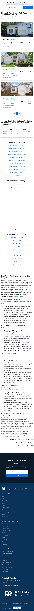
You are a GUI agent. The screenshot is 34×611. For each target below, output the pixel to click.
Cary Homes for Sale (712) (17, 172)
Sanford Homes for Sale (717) (17, 169)
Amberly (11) (17, 252)
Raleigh (4, 514)
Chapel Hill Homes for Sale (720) (17, 166)
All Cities (17, 175)
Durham (4, 505)
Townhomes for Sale (17, 190)
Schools (17, 226)
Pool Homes (5, 571)
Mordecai (4, 537)
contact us (18, 292)
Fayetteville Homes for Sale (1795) (17, 151)
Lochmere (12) (17, 249)
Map (17, 608)
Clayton (4, 503)
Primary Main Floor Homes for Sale (17, 211)
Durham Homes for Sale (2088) (17, 148)
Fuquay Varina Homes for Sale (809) (17, 154)
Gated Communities (7, 567)
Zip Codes (17, 229)
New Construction (6, 558)
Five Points (4, 532)
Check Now (17, 475)
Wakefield (4, 544)
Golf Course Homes (7, 569)
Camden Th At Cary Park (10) (17, 255)
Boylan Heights (6, 526)
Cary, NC (22, 282)
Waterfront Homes (6, 564)
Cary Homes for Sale (17, 184)
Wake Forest (5, 516)
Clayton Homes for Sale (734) (17, 160)
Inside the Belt (5, 535)
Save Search (28, 7)
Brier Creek (5, 523)
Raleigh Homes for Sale (8, 551)
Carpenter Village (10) (17, 258)
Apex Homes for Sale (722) (17, 163)
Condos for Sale (17, 193)
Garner (4, 510)
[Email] (17, 472)
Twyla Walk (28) (17, 240)
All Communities (17, 267)
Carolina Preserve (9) (17, 261)
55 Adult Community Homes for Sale (17, 208)
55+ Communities (6, 562)
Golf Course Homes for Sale (17, 220)
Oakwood (4, 542)
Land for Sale (17, 196)
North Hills (4, 539)
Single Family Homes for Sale (17, 187)
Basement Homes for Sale (17, 217)
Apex (3, 496)
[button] (2, 2)
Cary (3, 498)
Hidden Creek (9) (17, 264)
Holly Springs (5, 512)
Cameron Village (6, 528)
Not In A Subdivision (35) (17, 238)
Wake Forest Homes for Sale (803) (17, 157)
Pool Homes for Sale (17, 205)
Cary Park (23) (17, 243)
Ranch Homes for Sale (17, 223)
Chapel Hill (4, 500)
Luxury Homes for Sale (17, 202)
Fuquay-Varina (5, 507)
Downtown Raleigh (6, 530)
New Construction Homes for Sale (17, 199)
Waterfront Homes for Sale (17, 214)
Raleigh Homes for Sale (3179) (17, 145)
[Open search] (29, 2)
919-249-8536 (18, 296)
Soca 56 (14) (17, 246)
